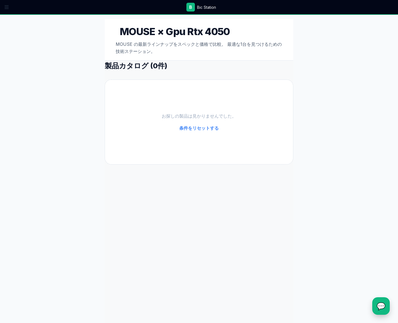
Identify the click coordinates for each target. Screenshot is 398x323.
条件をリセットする (199, 128)
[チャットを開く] (381, 306)
